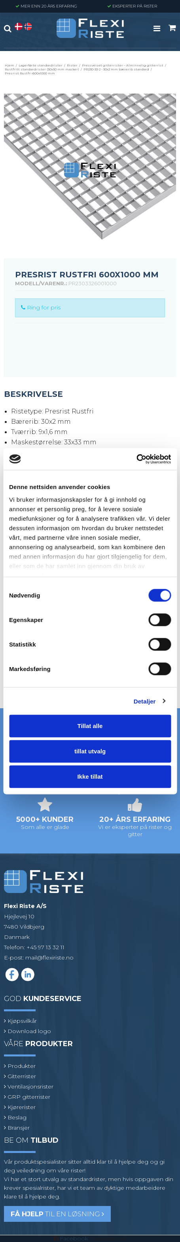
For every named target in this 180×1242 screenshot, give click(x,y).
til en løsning (57, 1214)
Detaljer (145, 701)
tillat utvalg (90, 751)
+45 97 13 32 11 (45, 947)
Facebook (74, 1238)
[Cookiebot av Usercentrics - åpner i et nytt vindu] (136, 459)
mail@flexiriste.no (49, 957)
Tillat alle (90, 725)
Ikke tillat (89, 776)
